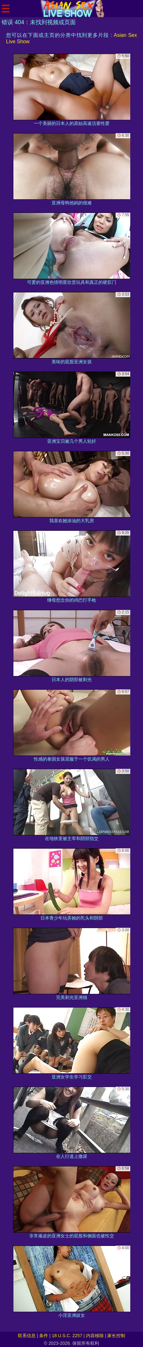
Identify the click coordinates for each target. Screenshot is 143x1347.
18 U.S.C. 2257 (67, 1335)
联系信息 (27, 1335)
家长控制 (116, 1335)
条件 (43, 1335)
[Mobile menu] (6, 8)
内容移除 (95, 1335)
